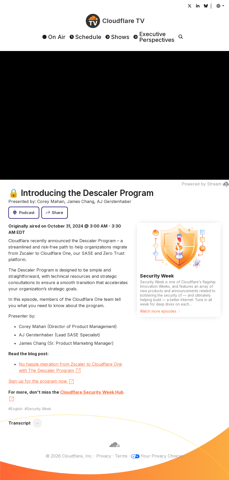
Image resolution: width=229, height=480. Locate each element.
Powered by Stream (205, 184)
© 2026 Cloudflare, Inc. (69, 456)
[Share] (54, 213)
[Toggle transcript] (37, 423)
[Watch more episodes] (179, 270)
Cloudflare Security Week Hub (66, 395)
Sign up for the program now (41, 382)
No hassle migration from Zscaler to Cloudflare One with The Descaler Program (70, 368)
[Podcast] (23, 213)
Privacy (103, 456)
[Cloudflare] (114, 449)
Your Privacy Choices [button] (162, 456)
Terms (121, 456)
